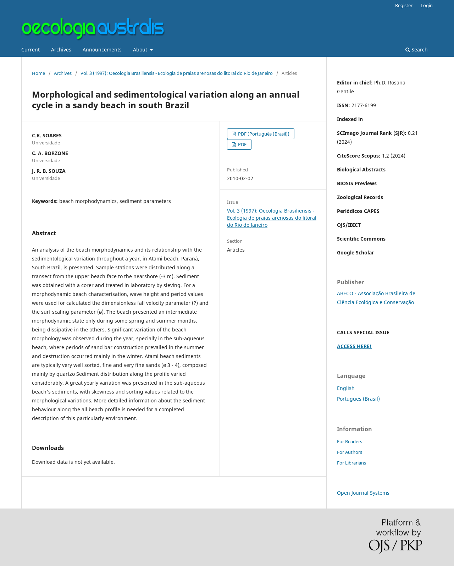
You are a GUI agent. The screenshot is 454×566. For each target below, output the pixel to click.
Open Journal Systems (363, 492)
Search (416, 49)
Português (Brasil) (358, 398)
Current (30, 49)
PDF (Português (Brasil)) (263, 134)
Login (427, 5)
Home (38, 73)
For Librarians (351, 463)
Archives (61, 49)
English (346, 388)
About (141, 49)
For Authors (349, 452)
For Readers (349, 441)
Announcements (102, 49)
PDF (242, 144)
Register (404, 5)
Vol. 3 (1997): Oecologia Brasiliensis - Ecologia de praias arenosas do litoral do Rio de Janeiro (177, 73)
